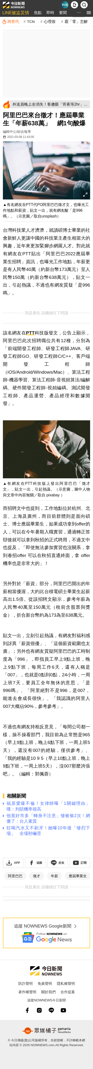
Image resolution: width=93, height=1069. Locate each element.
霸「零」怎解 (76, 21)
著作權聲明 (27, 992)
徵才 (36, 876)
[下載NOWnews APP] (74, 4)
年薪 (54, 876)
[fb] (27, 1010)
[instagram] (39, 1010)
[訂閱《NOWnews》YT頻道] (80, 863)
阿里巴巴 (15, 876)
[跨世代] (10, 21)
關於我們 (48, 992)
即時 (50, 13)
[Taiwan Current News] (64, 4)
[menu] (89, 12)
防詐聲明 (25, 983)
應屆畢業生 (78, 876)
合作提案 (67, 992)
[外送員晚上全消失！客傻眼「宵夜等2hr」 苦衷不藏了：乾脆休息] (50, 104)
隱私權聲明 (66, 983)
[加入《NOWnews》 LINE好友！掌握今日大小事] (57, 863)
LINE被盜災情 (15, 12)
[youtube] (63, 1010)
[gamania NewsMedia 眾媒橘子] (46, 1030)
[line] (51, 1010)
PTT (30, 332)
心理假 (49, 21)
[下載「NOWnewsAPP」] (13, 863)
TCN (31, 21)
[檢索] (84, 4)
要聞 (63, 13)
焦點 (38, 13)
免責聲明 (45, 983)
